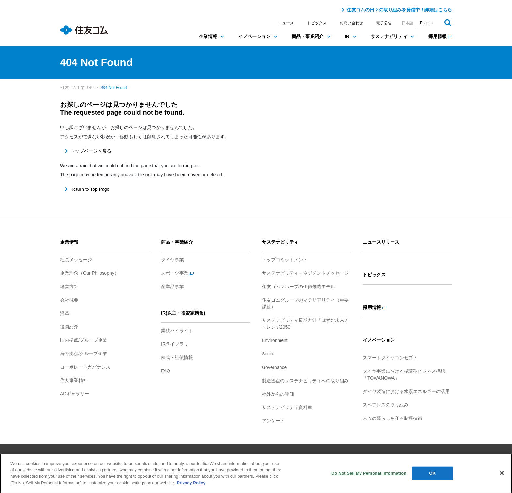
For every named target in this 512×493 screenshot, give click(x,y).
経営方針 (69, 286)
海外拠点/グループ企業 (83, 353)
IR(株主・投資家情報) (183, 313)
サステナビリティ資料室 (287, 407)
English (426, 23)
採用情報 (440, 36)
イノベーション (257, 36)
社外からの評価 (278, 394)
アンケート (273, 420)
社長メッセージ (76, 259)
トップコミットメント (285, 259)
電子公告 (384, 23)
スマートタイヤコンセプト (390, 357)
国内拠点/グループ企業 (83, 340)
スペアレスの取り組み (385, 404)
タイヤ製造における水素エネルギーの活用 (406, 391)
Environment (275, 340)
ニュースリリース (381, 242)
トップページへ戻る (90, 151)
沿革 (64, 313)
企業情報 (211, 36)
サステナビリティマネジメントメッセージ (305, 273)
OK (432, 475)
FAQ (165, 370)
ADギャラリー (74, 393)
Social (268, 353)
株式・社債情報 (177, 357)
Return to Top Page (89, 189)
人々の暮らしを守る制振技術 (392, 418)
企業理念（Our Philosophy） (89, 273)
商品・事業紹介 (311, 36)
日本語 (407, 23)
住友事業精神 (74, 380)
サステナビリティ (392, 36)
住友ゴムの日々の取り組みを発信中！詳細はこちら (399, 9)
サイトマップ (166, 456)
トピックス (317, 23)
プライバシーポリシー (240, 456)
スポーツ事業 (177, 273)
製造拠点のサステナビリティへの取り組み (305, 380)
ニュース (286, 23)
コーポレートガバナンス (85, 367)
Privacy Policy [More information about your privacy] (191, 485)
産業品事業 (172, 286)
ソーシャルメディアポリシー (297, 456)
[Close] (501, 475)
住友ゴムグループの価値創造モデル (298, 286)
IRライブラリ (174, 344)
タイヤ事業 (172, 259)
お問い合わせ (351, 23)
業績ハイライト (177, 330)
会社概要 (69, 300)
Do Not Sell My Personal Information (368, 475)
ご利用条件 (199, 456)
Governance (274, 367)
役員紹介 (69, 326)
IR (350, 36)
